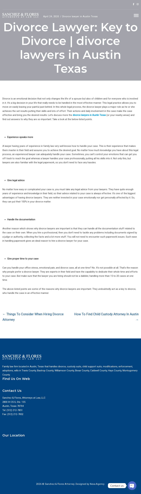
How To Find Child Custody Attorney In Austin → (106, 317)
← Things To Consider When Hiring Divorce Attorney (33, 317)
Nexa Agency (97, 484)
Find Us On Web (16, 379)
